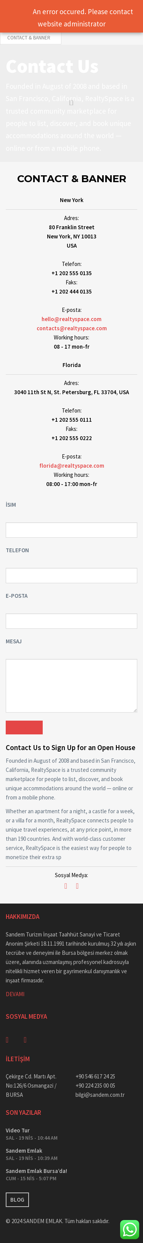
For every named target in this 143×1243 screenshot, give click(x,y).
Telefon (17, 550)
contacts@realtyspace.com (72, 328)
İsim (11, 504)
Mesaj (14, 641)
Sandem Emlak (24, 1150)
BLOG (17, 1199)
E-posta (16, 595)
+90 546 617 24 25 (95, 1076)
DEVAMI (15, 994)
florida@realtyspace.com (71, 465)
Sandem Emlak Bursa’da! (36, 1170)
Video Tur (18, 1130)
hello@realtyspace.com (71, 319)
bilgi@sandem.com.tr (100, 1094)
